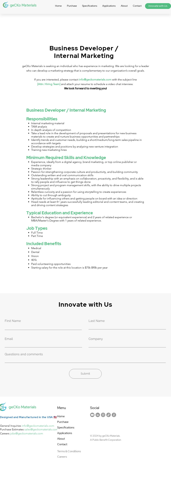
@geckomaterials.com (40, 425)
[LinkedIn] (98, 415)
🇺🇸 (55, 417)
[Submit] (85, 374)
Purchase (63, 422)
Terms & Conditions (69, 451)
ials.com (38, 433)
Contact (62, 444)
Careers (62, 457)
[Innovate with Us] (158, 6)
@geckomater (24, 433)
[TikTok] (108, 415)
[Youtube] (92, 415)
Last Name (97, 320)
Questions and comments (24, 354)
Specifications (65, 427)
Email (9, 338)
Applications (64, 433)
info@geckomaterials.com (95, 79)
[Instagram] (103, 415)
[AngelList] (114, 415)
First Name (13, 320)
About (61, 438)
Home (61, 416)
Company (96, 338)
